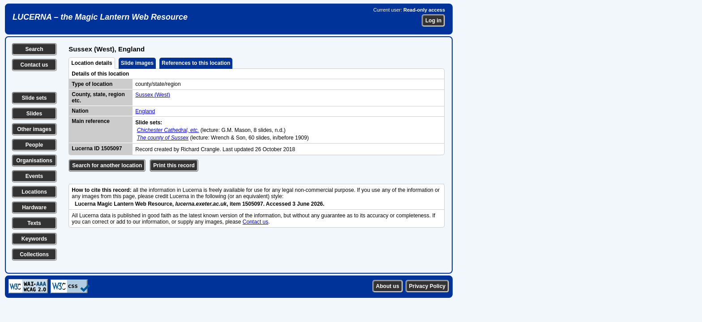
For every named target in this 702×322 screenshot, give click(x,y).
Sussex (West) (152, 95)
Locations (34, 192)
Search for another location (107, 165)
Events (34, 176)
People (34, 145)
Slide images (137, 63)
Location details (91, 63)
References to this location (196, 63)
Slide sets (34, 98)
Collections (34, 254)
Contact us (34, 65)
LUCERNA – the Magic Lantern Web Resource (100, 17)
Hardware (34, 207)
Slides (34, 113)
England (145, 111)
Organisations (34, 160)
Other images (34, 129)
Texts (34, 223)
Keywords (34, 239)
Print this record (174, 165)
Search (34, 49)
